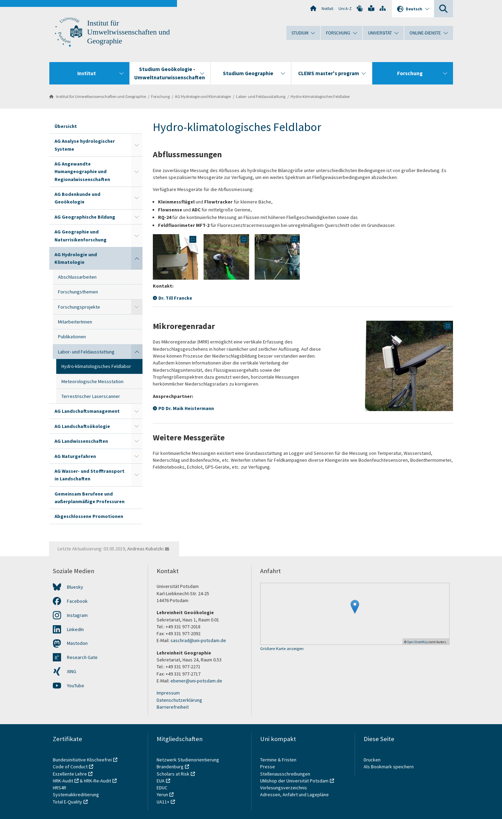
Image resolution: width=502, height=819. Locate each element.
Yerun (162, 794)
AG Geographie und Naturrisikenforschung (81, 235)
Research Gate (82, 657)
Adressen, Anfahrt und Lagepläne (294, 794)
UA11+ (163, 802)
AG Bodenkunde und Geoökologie (77, 198)
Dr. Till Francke (175, 298)
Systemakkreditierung (76, 794)
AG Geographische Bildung (85, 217)
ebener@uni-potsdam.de (196, 681)
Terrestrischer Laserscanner (90, 396)
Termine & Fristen (278, 760)
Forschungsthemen (78, 292)
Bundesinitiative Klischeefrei (82, 760)
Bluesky (75, 587)
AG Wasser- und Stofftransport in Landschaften (90, 475)
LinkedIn (75, 629)
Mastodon (77, 643)
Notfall (327, 8)
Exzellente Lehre (70, 774)
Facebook (77, 601)
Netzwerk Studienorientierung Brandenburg (188, 763)
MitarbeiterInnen (75, 322)
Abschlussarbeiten (77, 277)
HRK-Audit (63, 781)
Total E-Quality (67, 802)
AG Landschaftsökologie (82, 426)
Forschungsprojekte (79, 307)
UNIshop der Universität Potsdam (294, 781)
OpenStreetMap (417, 642)
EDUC (162, 788)
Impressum (168, 693)
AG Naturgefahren (75, 456)
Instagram (77, 615)
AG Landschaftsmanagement (87, 411)
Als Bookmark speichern (389, 766)
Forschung (160, 96)
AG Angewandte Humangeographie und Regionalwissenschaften (82, 171)
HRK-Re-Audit (97, 781)
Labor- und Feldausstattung (260, 96)
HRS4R (59, 788)
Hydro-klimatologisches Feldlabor (320, 96)
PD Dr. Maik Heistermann (186, 408)
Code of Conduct (70, 766)
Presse (268, 766)
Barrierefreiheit (173, 707)
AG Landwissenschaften (81, 441)
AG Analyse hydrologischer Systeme (85, 145)
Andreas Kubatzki (145, 549)
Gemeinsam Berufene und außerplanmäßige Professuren (90, 498)
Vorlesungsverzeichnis (284, 788)
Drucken (372, 760)
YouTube (75, 685)
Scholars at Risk (173, 774)
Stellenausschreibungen (285, 774)
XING (71, 671)
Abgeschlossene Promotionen (89, 516)
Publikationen (72, 336)
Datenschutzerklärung (179, 700)
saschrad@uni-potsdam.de (198, 640)
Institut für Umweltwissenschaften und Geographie (128, 32)
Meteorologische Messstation (92, 381)
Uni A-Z (345, 8)
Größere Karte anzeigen (282, 649)
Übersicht (66, 126)
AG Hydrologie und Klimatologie (203, 96)
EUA (161, 781)
